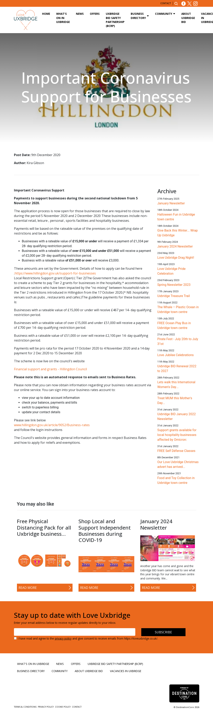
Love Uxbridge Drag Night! (175, 257)
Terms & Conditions (25, 706)
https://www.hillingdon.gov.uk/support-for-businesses (55, 273)
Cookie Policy (63, 706)
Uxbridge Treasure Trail (173, 296)
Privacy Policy (46, 706)
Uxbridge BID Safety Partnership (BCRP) (115, 20)
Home (46, 14)
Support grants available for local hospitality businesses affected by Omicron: (176, 435)
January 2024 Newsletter (175, 246)
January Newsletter (171, 203)
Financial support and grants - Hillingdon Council (50, 369)
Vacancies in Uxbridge (125, 671)
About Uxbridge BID (188, 18)
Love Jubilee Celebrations (175, 355)
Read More (28, 587)
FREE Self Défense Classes (176, 451)
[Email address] (74, 632)
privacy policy (63, 638)
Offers (95, 14)
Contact (165, 3)
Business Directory (138, 16)
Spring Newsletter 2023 (173, 285)
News (80, 14)
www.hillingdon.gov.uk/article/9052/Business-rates (52, 425)
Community (163, 14)
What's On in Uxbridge (63, 18)
